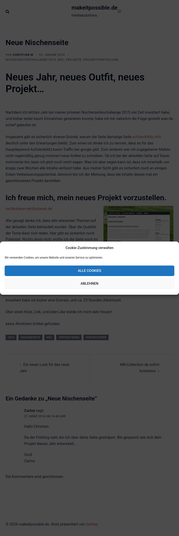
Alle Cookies (89, 271)
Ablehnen (89, 283)
